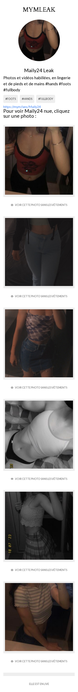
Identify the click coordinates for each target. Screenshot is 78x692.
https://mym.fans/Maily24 (22, 107)
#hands (27, 98)
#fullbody (45, 98)
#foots (10, 98)
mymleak (39, 10)
